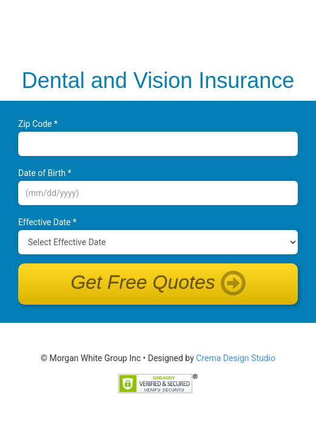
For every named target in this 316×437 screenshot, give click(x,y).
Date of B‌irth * (45, 173)
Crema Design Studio (235, 358)
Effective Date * (47, 222)
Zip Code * (38, 124)
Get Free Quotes (157, 284)
